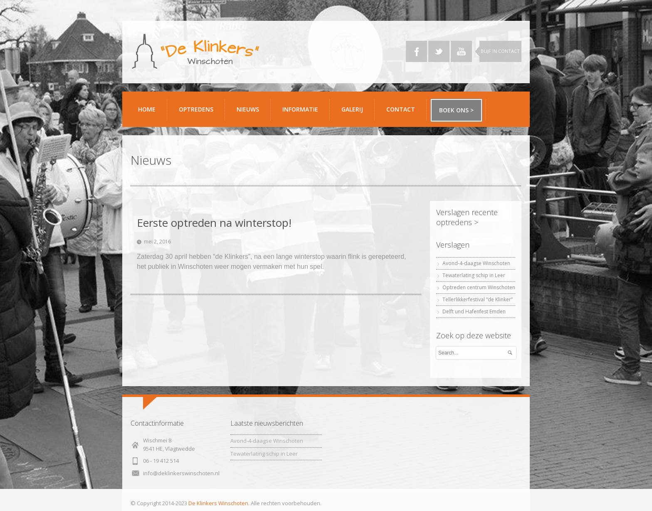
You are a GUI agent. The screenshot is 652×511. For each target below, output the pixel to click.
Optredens (196, 109)
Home (147, 109)
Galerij (354, 112)
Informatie (303, 112)
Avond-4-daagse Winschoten (476, 263)
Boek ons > (456, 110)
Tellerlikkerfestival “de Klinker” (477, 299)
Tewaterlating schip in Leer (473, 275)
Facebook (416, 51)
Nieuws (248, 109)
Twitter (438, 51)
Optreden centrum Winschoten (478, 287)
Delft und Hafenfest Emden (474, 311)
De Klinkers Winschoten (218, 503)
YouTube (461, 51)
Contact (403, 112)
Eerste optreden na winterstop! (214, 222)
